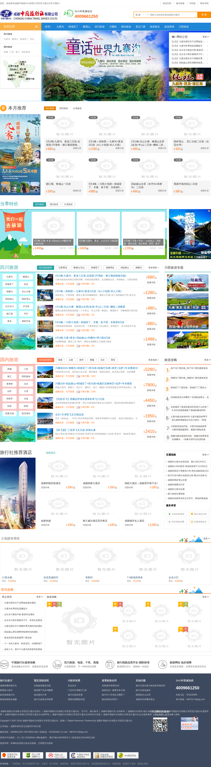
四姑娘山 (9, 299)
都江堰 (9, 314)
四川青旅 (54, 763)
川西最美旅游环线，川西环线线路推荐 (189, 426)
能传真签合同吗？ (110, 699)
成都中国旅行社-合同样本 (113, 711)
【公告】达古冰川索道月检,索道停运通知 (190, 50)
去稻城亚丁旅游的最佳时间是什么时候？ (190, 407)
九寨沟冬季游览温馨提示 (15, 608)
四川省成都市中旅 (30, 763)
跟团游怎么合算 (143, 695)
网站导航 (204, 3)
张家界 (9, 398)
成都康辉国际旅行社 (100, 763)
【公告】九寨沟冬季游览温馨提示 (186, 46)
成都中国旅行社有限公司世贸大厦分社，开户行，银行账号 (70, 711)
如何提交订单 (40, 695)
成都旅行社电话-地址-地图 (140, 711)
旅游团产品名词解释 (43, 690)
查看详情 (151, 282)
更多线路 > (153, 267)
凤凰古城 (9, 413)
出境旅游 (77, 108)
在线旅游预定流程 (42, 685)
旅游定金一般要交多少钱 (113, 690)
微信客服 (180, 3)
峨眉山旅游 (143, 763)
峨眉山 (15, 39)
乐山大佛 (26, 291)
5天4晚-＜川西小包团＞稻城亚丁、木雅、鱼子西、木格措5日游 (89, 322)
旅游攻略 (169, 714)
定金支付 (72, 685)
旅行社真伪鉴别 (143, 690)
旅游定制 (167, 3)
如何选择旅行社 (7, 695)
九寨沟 (7, 39)
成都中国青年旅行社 (80, 763)
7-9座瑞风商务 (135, 577)
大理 (26, 391)
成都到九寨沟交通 (176, 489)
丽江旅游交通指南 (176, 494)
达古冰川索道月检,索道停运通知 (19, 614)
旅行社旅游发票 (75, 695)
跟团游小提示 (6, 690)
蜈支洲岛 (26, 413)
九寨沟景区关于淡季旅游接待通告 (20, 603)
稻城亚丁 (24, 39)
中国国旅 (16, 763)
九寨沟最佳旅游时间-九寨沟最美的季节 (189, 416)
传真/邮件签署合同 (110, 685)
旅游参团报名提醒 (8, 699)
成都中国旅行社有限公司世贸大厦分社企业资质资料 (127, 714)
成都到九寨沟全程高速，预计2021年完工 (187, 461)
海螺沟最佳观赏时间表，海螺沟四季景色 (190, 436)
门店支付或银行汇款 (77, 690)
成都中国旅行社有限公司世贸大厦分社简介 (21, 711)
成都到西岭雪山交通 (177, 480)
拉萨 (9, 391)
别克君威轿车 (51, 577)
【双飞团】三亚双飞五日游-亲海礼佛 (75, 430)
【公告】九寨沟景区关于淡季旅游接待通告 (191, 41)
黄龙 (9, 321)
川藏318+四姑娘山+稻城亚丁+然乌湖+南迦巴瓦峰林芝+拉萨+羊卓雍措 (93, 383)
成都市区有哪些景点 (145, 699)
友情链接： (5, 763)
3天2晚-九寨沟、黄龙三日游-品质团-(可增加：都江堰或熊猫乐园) (90, 275)
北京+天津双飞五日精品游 (69, 414)
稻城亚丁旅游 (129, 763)
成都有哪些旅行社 (8, 685)
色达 (32, 39)
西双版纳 (26, 52)
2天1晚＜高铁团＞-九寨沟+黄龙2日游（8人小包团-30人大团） (89, 291)
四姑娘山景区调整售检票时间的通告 (21, 632)
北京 (26, 384)
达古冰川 (9, 306)
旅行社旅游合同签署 (43, 699)
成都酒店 (51, 452)
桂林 (9, 406)
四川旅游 (8, 34)
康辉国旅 (116, 763)
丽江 (18, 52)
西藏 (6, 52)
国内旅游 (8, 47)
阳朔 (26, 406)
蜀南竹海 (26, 321)
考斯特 (89, 577)
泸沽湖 (26, 306)
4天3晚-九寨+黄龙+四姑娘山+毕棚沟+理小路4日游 (82, 337)
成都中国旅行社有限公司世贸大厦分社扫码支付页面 (76, 714)
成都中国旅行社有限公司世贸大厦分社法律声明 (27, 714)
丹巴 (26, 314)
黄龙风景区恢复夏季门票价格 (18, 637)
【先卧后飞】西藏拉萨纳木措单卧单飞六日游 (79, 399)
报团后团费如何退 (76, 699)
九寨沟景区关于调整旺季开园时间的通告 (23, 626)
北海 (26, 398)
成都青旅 (64, 763)
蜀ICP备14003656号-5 (59, 737)
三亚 (12, 52)
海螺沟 (9, 291)
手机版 (192, 3)
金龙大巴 (173, 577)
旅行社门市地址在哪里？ (113, 695)
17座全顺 (7, 577)
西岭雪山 (26, 299)
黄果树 (9, 384)
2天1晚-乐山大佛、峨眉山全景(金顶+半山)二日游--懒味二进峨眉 (90, 306)
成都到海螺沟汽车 (176, 484)
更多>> (206, 37)
